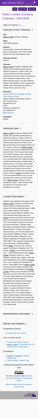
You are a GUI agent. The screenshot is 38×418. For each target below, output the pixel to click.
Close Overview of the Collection (32, 30)
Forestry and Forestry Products (18, 342)
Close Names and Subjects (27, 324)
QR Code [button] (32, 9)
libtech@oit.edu (8, 113)
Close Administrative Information (32, 314)
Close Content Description (26, 197)
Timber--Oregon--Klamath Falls (18, 360)
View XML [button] (22, 9)
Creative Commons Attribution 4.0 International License (19, 378)
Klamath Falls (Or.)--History (16, 333)
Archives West (13, 3)
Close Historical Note (20, 129)
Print (14, 9)
